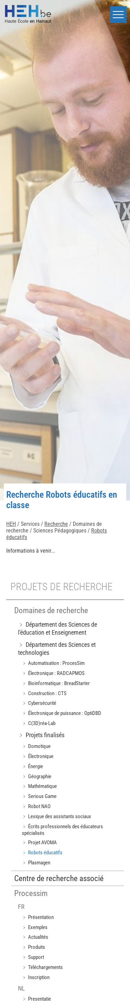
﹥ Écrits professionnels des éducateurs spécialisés (62, 829)
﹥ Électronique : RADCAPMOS (53, 673)
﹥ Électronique (37, 756)
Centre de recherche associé (59, 878)
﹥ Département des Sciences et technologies (57, 648)
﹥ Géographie (36, 776)
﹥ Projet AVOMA (39, 842)
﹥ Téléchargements (42, 967)
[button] (118, 14)
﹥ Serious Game (39, 796)
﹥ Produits (33, 947)
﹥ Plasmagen (36, 863)
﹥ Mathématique (39, 786)
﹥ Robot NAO (36, 806)
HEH (11, 524)
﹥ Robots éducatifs (42, 852)
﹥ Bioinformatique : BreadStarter (56, 683)
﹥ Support (33, 957)
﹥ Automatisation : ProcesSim (53, 663)
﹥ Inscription (36, 977)
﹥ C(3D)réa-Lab (38, 723)
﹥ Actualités (35, 937)
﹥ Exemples (34, 927)
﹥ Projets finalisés (41, 735)
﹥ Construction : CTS (44, 693)
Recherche (56, 524)
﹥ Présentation (38, 917)
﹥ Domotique (36, 746)
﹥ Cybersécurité (39, 703)
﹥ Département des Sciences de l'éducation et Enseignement (57, 628)
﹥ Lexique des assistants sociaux (56, 816)
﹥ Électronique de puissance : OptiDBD (61, 713)
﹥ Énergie (32, 766)
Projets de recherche (61, 587)
